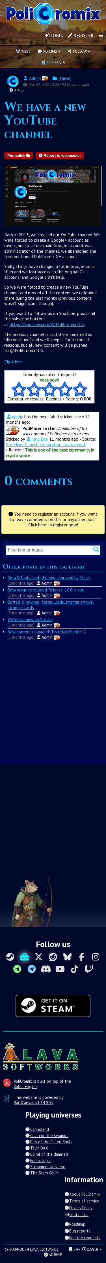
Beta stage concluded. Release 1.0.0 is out (46, 590)
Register (81, 35)
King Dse (37, 439)
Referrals (53, 62)
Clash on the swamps (46, 1135)
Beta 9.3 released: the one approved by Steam (49, 577)
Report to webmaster (60, 155)
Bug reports (77, 1231)
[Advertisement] (53, 701)
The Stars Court (42, 1173)
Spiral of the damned (46, 1154)
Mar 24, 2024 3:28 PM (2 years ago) (56, 84)
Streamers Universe (45, 1166)
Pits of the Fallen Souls (48, 1141)
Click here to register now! (53, 524)
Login (54, 35)
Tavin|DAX (36, 1148)
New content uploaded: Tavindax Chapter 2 (47, 631)
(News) (62, 78)
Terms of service (81, 1201)
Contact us (76, 1214)
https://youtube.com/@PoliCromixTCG (47, 324)
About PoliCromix (82, 1194)
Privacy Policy (78, 1207)
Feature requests (82, 1237)
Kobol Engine (25, 1086)
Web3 (23, 51)
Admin (36, 78)
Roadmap (74, 1224)
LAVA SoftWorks (44, 1249)
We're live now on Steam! (30, 619)
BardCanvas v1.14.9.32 (33, 1102)
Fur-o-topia (38, 1160)
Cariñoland (37, 1129)
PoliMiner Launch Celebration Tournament (46, 444)
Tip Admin (13, 361)
